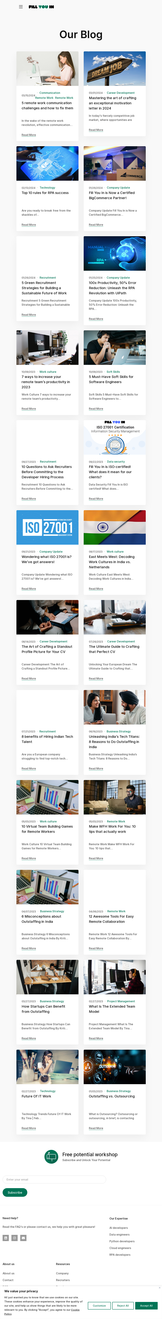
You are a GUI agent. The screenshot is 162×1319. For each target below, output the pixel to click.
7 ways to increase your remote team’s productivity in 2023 (46, 387)
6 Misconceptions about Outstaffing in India (41, 924)
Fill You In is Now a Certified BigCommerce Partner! (112, 200)
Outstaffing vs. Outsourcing (112, 1101)
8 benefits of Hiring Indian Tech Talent (47, 744)
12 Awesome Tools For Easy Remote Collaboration (111, 924)
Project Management (121, 1006)
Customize (99, 1305)
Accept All (146, 1305)
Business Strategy (119, 736)
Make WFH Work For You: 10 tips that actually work (112, 834)
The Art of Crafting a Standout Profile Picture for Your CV (47, 654)
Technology (47, 192)
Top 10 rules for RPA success (45, 198)
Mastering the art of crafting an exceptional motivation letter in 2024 (112, 103)
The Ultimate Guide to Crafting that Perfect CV (114, 654)
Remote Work (44, 97)
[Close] (159, 1287)
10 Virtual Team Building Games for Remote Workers (47, 834)
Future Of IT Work (36, 1101)
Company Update (118, 192)
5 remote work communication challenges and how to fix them (47, 105)
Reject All (123, 1305)
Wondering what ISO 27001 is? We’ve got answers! (47, 564)
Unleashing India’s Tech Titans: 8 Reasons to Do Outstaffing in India (114, 747)
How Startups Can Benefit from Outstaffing (43, 1013)
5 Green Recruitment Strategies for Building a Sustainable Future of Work (44, 293)
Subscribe (15, 1192)
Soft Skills (113, 376)
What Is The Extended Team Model (112, 1013)
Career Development (121, 92)
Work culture (47, 376)
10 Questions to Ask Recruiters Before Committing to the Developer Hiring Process (47, 477)
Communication (49, 92)
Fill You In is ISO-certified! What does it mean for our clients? (110, 477)
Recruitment (48, 282)
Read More (29, 135)
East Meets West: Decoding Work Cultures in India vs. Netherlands (111, 566)
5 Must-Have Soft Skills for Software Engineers (111, 384)
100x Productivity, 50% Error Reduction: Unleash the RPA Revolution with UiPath (112, 293)
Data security (116, 466)
